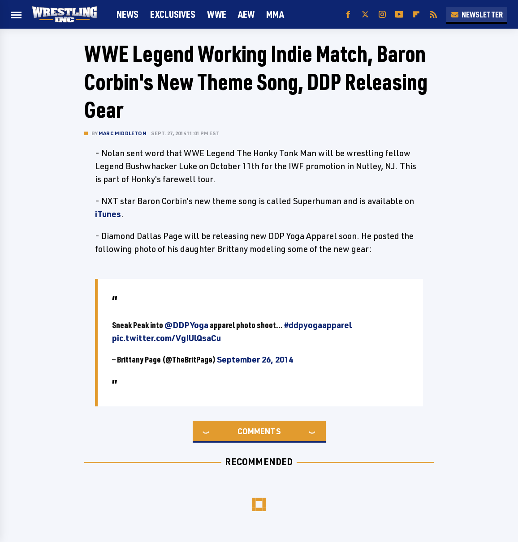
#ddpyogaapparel (318, 325)
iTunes (108, 214)
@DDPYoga (186, 325)
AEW (246, 14)
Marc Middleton (123, 133)
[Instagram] (382, 14)
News (127, 14)
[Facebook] (348, 14)
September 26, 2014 (255, 359)
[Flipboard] (416, 14)
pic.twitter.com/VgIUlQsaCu (166, 338)
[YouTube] (399, 14)
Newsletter (477, 14)
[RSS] (433, 14)
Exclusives (172, 14)
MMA (275, 14)
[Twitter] (365, 14)
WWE (216, 14)
